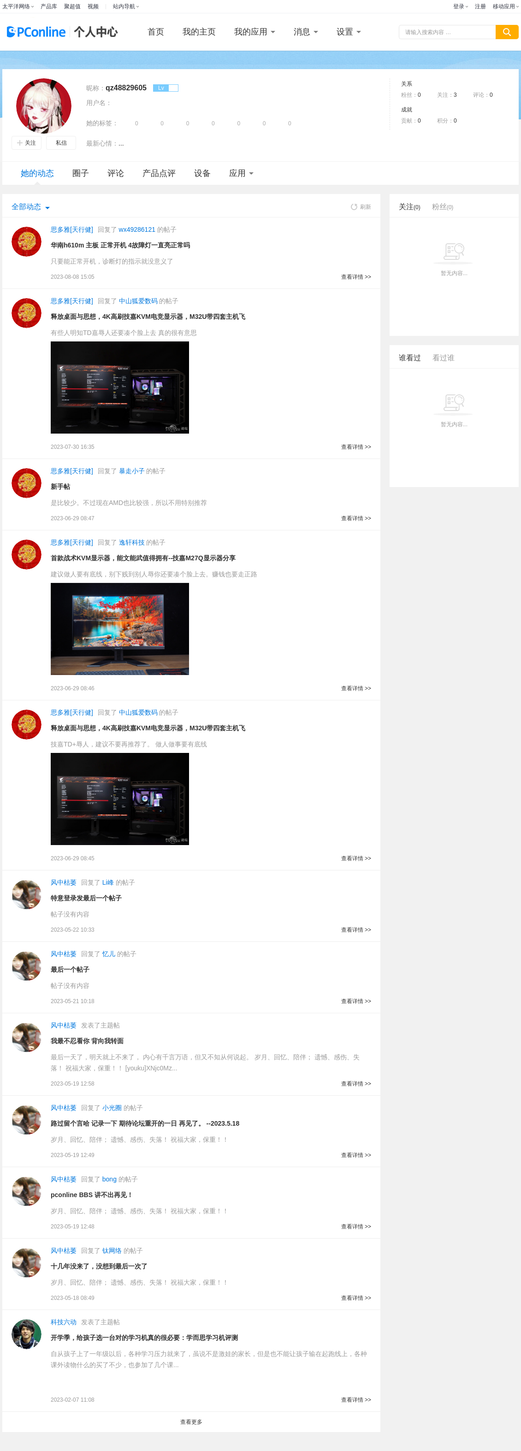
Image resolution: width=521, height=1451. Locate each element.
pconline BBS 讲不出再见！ (92, 1194)
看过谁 (443, 358)
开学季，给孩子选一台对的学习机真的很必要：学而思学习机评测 (144, 1337)
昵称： (96, 88)
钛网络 (112, 1250)
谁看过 (410, 358)
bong (109, 1179)
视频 (93, 6)
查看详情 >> (356, 277)
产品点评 (159, 173)
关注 (26, 143)
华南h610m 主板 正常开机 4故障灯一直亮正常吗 (120, 245)
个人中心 (93, 32)
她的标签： (102, 123)
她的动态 (37, 177)
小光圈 (112, 1107)
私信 (61, 143)
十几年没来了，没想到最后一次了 (99, 1266)
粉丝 (443, 207)
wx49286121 (137, 229)
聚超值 (72, 6)
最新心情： (102, 143)
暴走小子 (132, 471)
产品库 (49, 6)
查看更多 (191, 1422)
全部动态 (26, 207)
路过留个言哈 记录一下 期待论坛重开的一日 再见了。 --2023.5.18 (145, 1123)
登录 (458, 6)
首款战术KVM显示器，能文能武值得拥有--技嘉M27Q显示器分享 (143, 558)
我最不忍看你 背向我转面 (87, 1041)
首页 (156, 31)
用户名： (99, 102)
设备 (202, 173)
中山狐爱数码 (138, 301)
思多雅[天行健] (72, 229)
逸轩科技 (132, 542)
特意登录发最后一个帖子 (86, 898)
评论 (115, 173)
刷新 (361, 207)
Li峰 (108, 882)
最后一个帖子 (70, 969)
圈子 (80, 173)
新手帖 (60, 486)
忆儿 (109, 954)
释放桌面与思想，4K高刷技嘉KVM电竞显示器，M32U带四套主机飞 (148, 316)
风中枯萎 (64, 882)
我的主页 (199, 31)
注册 (480, 6)
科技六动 (64, 1322)
